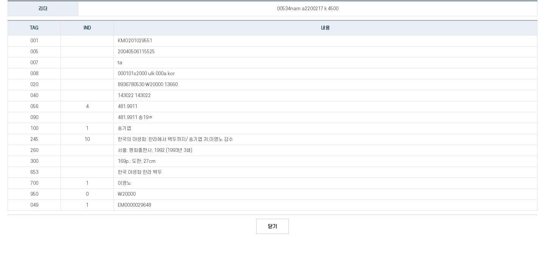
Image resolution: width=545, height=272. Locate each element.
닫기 (272, 226)
